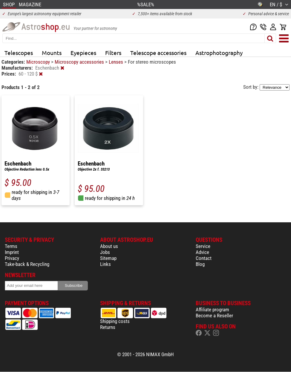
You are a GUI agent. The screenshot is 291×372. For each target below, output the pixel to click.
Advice (202, 252)
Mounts (52, 52)
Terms (11, 246)
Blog (200, 264)
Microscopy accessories (80, 62)
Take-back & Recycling (27, 264)
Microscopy (38, 62)
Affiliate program (212, 310)
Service (203, 246)
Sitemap (108, 258)
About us (109, 246)
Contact (204, 258)
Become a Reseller (214, 316)
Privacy (12, 258)
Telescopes (18, 52)
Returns (107, 327)
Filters (113, 52)
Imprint (12, 252)
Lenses (116, 62)
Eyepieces (83, 52)
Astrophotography (219, 52)
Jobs (105, 252)
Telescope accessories (158, 52)
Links (105, 264)
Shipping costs (115, 321)
